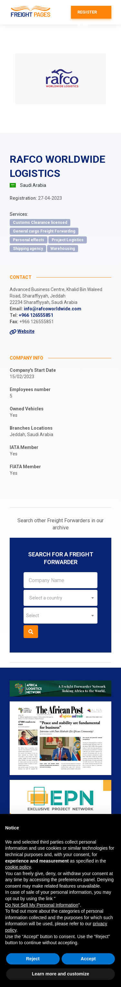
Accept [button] (88, 958)
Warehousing (62, 248)
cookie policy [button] (18, 867)
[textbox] (60, 598)
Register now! (87, 14)
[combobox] (60, 598)
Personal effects (28, 240)
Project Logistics (68, 240)
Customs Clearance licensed (40, 222)
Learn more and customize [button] (60, 973)
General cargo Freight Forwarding (44, 231)
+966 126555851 (36, 315)
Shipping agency (28, 248)
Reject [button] (33, 958)
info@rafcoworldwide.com (52, 308)
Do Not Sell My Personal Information (41, 905)
